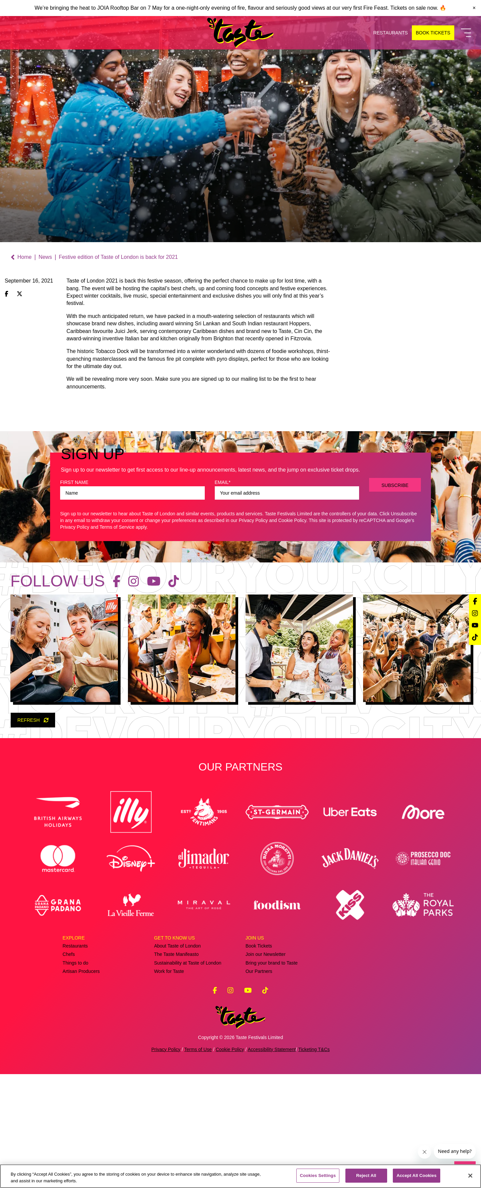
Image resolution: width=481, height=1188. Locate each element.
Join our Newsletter (266, 1068)
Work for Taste (169, 1085)
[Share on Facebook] (6, 294)
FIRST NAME (74, 596)
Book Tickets (259, 1059)
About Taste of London (177, 1059)
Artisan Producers (81, 1085)
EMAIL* (222, 596)
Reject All (366, 1175)
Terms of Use (198, 1163)
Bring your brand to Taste (272, 1076)
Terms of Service (117, 641)
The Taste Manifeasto (176, 1068)
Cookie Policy (292, 634)
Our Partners (259, 1085)
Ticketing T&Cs (314, 1163)
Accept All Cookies (416, 1175)
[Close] (470, 1175)
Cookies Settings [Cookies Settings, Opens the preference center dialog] (318, 1175)
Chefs (68, 1068)
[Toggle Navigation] (466, 33)
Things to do (75, 1076)
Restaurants (75, 1059)
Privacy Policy (253, 634)
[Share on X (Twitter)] (19, 294)
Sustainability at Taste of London (187, 1076)
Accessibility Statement (272, 1163)
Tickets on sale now (413, 8)
